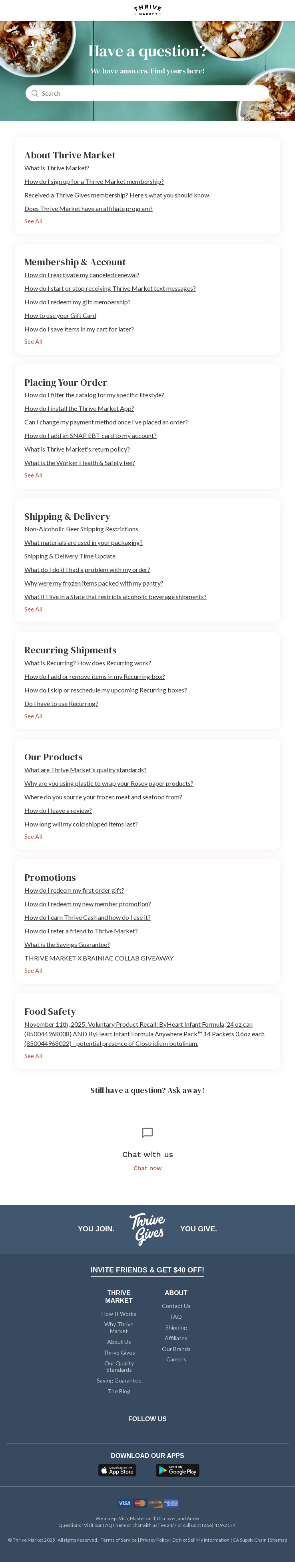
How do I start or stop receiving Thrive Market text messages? (110, 288)
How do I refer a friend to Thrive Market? (81, 931)
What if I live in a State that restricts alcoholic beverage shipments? (115, 596)
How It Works (119, 1313)
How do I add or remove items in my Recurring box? (94, 676)
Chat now (148, 1168)
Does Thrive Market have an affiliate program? (88, 208)
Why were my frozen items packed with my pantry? (93, 583)
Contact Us (176, 1305)
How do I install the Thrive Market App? (79, 408)
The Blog (119, 1391)
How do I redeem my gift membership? (77, 302)
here (121, 1525)
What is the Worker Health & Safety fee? (79, 462)
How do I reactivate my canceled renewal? (82, 274)
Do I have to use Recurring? (61, 703)
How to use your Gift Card (60, 315)
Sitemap (278, 1540)
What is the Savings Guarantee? (67, 944)
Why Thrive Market (119, 1327)
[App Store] (118, 1473)
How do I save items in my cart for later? (79, 329)
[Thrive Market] (147, 10)
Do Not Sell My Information (201, 1540)
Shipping (176, 1327)
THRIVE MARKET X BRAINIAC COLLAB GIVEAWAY (98, 958)
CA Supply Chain (250, 1540)
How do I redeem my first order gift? (74, 890)
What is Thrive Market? (57, 168)
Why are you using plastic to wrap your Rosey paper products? (108, 783)
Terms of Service (119, 1540)
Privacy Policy (155, 1540)
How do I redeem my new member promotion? (87, 903)
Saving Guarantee (119, 1380)
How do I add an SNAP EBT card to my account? (90, 435)
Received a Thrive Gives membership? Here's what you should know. (117, 195)
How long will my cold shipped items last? (81, 824)
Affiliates (176, 1338)
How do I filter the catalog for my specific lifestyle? (94, 394)
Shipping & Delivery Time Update (70, 556)
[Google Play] (178, 1473)
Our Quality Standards (119, 1366)
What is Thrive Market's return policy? (77, 449)
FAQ (176, 1316)
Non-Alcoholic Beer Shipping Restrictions (81, 528)
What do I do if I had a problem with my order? (87, 569)
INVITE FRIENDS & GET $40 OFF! (147, 1270)
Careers (176, 1359)
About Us (119, 1341)
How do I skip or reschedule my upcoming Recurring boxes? (105, 690)
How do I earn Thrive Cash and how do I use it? (87, 917)
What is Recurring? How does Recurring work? (87, 663)
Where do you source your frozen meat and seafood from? (103, 797)
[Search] (147, 93)
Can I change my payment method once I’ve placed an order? (106, 422)
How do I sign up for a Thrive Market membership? (94, 181)
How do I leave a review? (58, 810)
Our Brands (176, 1348)
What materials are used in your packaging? (83, 542)
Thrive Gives (119, 1352)
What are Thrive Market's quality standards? (85, 769)
